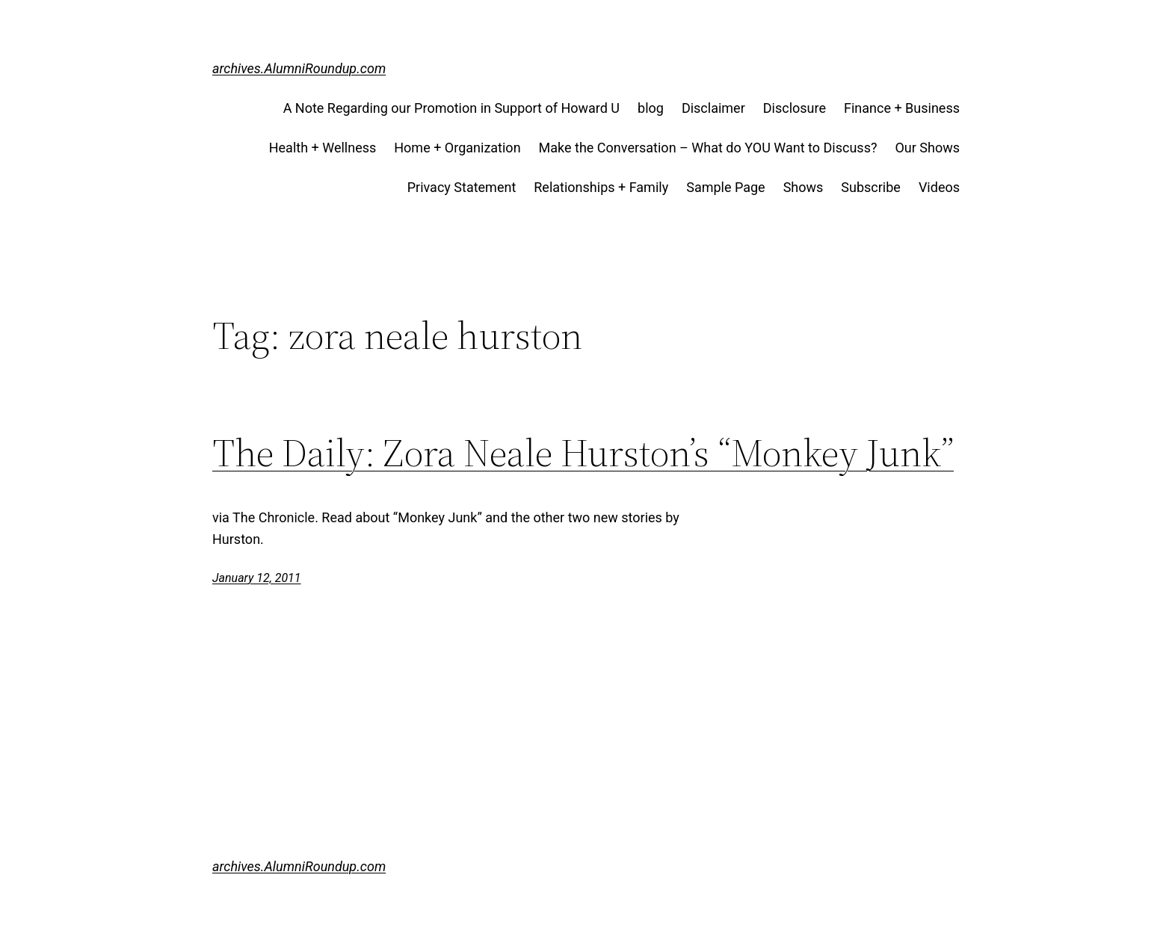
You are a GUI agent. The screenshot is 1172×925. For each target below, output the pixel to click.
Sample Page (725, 187)
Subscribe (871, 187)
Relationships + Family (601, 187)
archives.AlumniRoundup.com (299, 68)
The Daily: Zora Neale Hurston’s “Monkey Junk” (583, 452)
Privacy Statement (461, 187)
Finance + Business (902, 108)
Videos (939, 187)
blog (651, 108)
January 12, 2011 (256, 578)
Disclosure (794, 108)
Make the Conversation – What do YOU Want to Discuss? (708, 147)
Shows (803, 187)
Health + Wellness (323, 147)
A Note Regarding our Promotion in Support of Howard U (451, 108)
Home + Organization (457, 147)
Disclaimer (713, 108)
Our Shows (927, 147)
